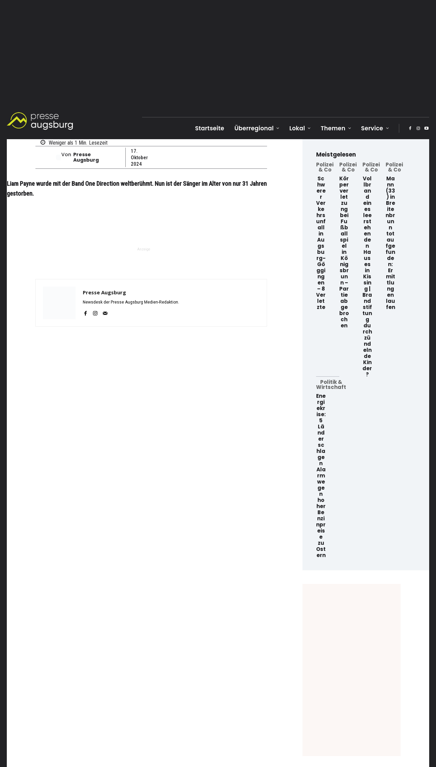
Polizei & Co (324, 167)
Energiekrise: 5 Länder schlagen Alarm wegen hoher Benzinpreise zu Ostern (321, 475)
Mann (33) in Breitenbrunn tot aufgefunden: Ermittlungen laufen (390, 243)
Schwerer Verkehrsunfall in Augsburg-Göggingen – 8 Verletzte (321, 243)
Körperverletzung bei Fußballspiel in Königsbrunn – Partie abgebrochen (344, 252)
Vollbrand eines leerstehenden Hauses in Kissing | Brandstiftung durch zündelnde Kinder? (367, 276)
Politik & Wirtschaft (331, 384)
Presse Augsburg (86, 157)
